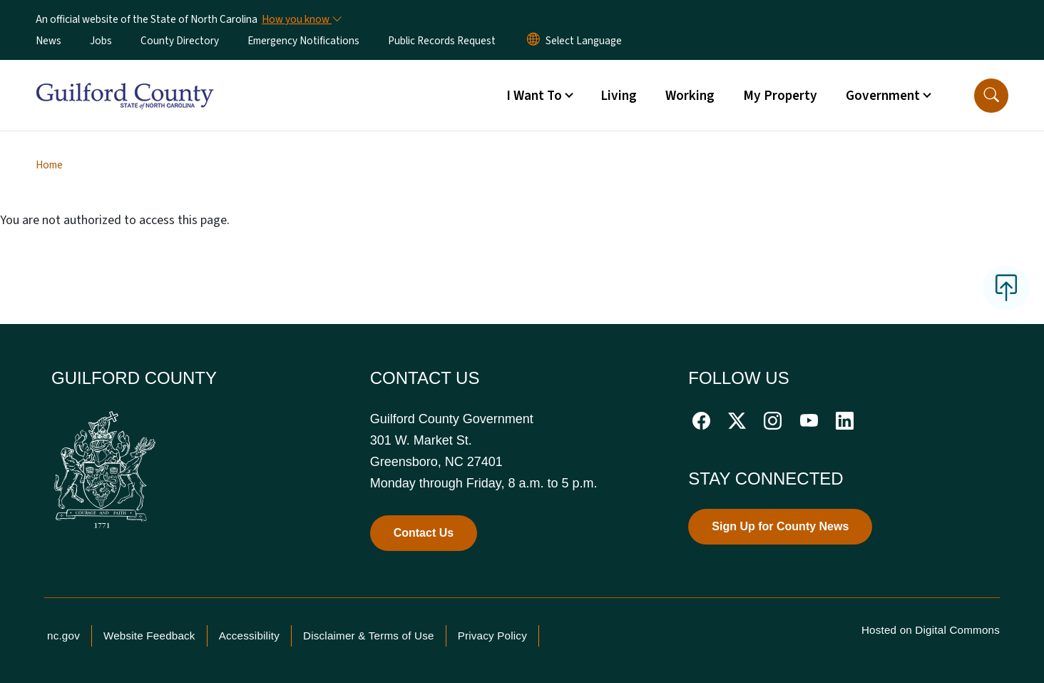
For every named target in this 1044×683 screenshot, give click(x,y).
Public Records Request (442, 41)
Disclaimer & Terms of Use (368, 635)
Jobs (101, 41)
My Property (780, 96)
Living (618, 96)
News (48, 41)
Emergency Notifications (303, 41)
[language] (584, 40)
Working (690, 96)
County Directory (179, 41)
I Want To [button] (534, 96)
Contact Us (424, 533)
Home (49, 165)
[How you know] (301, 19)
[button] (991, 96)
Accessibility (249, 635)
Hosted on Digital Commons (930, 630)
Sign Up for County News (780, 526)
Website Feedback (149, 635)
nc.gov (63, 635)
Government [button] (883, 96)
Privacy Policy (492, 635)
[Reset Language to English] (533, 40)
